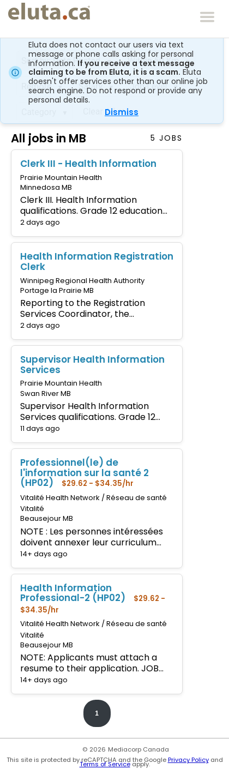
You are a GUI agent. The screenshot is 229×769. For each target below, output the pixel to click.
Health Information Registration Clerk (96, 261)
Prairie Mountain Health (61, 177)
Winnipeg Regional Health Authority (82, 280)
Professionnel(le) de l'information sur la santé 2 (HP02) (84, 472)
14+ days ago (44, 554)
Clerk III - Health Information (88, 163)
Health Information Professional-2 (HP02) (72, 593)
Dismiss (121, 112)
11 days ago (40, 428)
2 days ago (40, 222)
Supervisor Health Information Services (92, 364)
